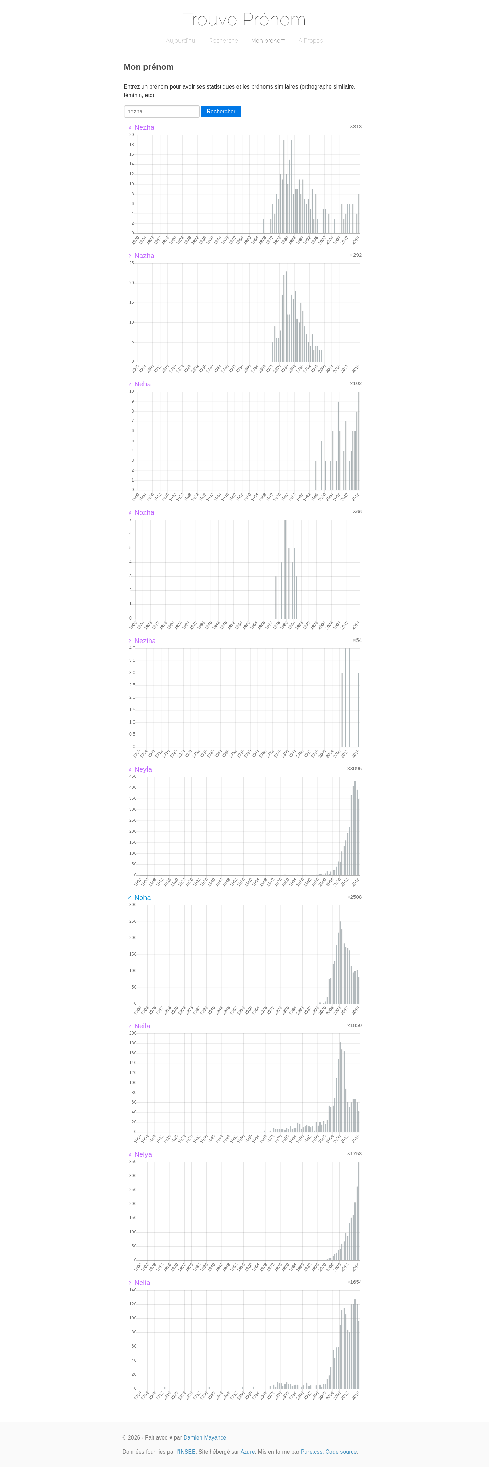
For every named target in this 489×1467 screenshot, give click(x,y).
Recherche (223, 40)
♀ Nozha (141, 512)
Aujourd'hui (181, 40)
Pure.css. (312, 1452)
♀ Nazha (141, 255)
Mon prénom (268, 40)
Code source (341, 1452)
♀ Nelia (138, 1282)
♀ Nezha (141, 127)
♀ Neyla (139, 769)
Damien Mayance (205, 1438)
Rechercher (221, 111)
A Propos (311, 40)
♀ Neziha (141, 641)
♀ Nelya (139, 1154)
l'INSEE (186, 1452)
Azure (248, 1452)
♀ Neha (139, 384)
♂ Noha (139, 897)
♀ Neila (138, 1026)
